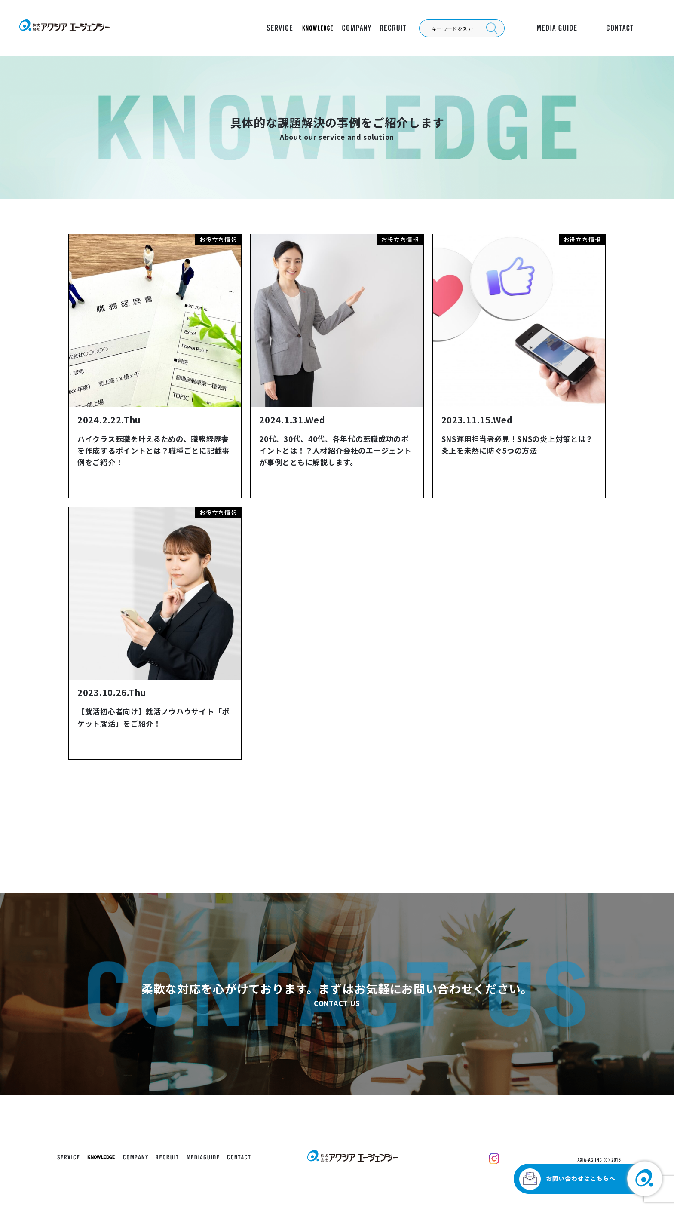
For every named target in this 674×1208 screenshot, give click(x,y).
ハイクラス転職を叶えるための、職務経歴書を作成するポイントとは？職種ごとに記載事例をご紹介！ (153, 450)
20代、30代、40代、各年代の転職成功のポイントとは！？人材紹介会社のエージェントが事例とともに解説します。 (335, 450)
